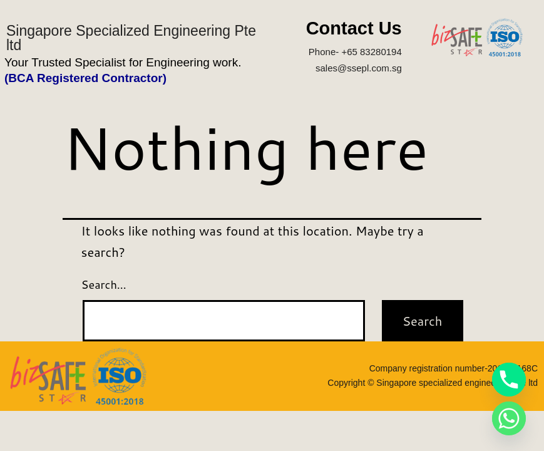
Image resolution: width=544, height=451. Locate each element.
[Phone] (509, 380)
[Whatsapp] (509, 418)
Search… (103, 284)
